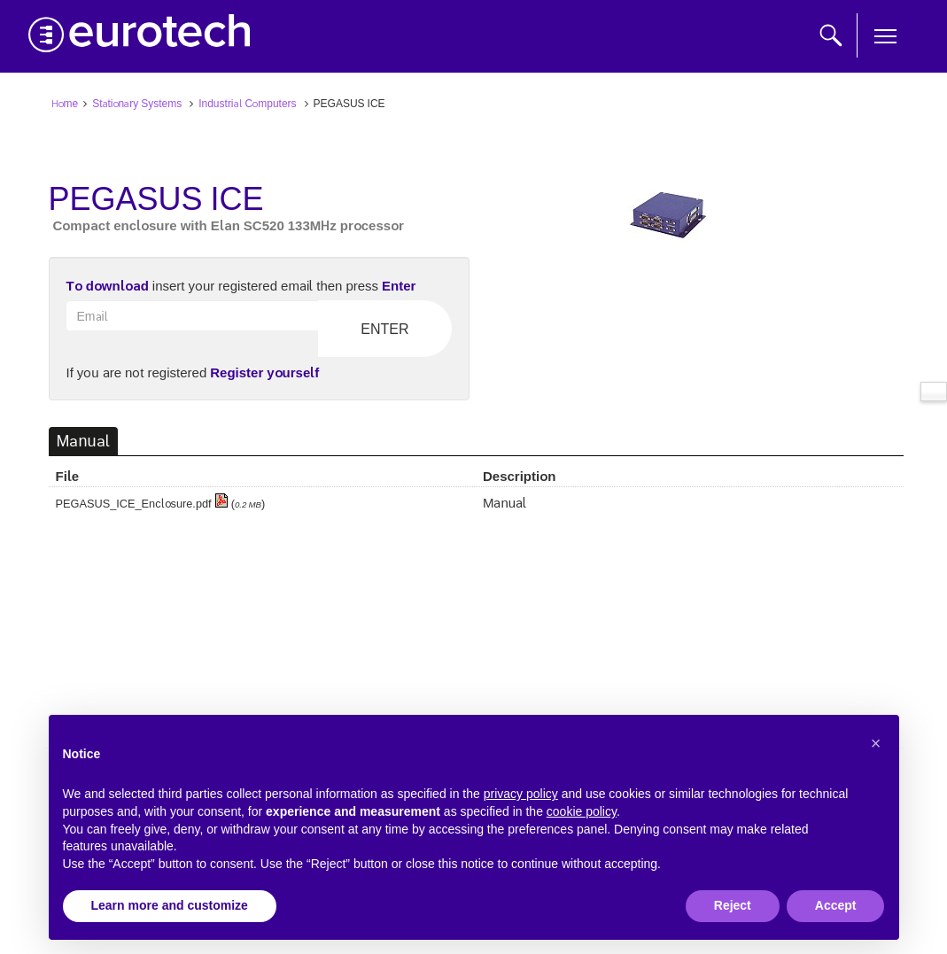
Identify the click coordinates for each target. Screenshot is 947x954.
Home (65, 103)
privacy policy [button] (521, 794)
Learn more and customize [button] (169, 905)
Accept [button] (836, 905)
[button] (876, 743)
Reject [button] (732, 905)
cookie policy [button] (582, 811)
